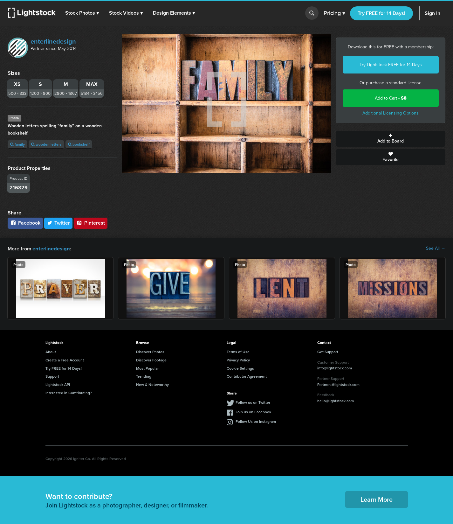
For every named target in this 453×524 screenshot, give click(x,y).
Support (52, 376)
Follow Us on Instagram (256, 421)
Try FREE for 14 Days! (381, 13)
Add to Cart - (391, 98)
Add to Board (391, 138)
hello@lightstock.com (335, 400)
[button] (82, 13)
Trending (143, 376)
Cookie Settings (240, 368)
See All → (435, 248)
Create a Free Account (64, 359)
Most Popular (147, 368)
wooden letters (46, 144)
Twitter (58, 223)
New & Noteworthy (152, 384)
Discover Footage (151, 359)
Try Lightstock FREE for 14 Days (391, 64)
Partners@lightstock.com (338, 384)
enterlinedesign (53, 41)
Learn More (376, 499)
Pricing (334, 13)
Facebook (25, 223)
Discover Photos (150, 351)
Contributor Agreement (247, 376)
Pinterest (90, 223)
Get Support (327, 351)
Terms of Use (238, 351)
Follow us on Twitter (253, 402)
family (17, 144)
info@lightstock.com (334, 367)
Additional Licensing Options (390, 113)
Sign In (432, 13)
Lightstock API (57, 384)
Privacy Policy (238, 359)
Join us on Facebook (253, 411)
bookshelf (79, 144)
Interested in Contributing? (68, 392)
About (50, 351)
